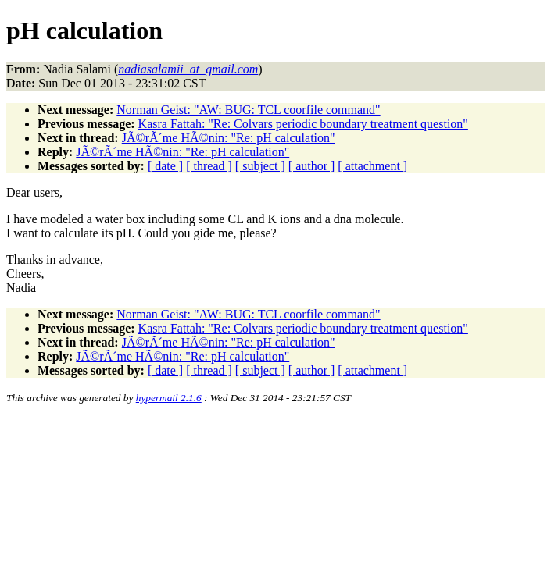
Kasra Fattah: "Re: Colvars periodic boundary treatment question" (303, 123)
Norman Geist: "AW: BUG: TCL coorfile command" (248, 109)
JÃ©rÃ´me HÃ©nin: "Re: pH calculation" (228, 137)
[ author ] (311, 166)
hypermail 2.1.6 (169, 398)
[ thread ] (209, 166)
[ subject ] (260, 166)
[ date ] (165, 166)
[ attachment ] (372, 166)
